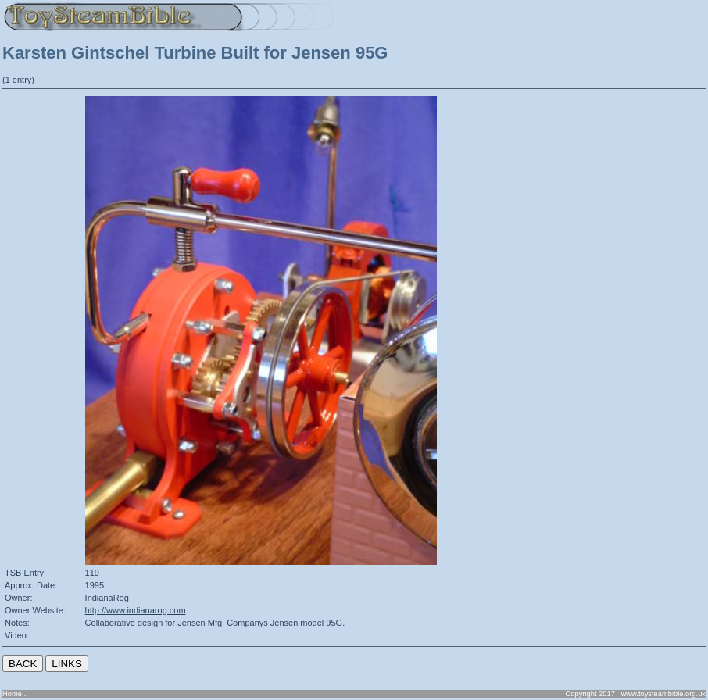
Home (12, 694)
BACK (23, 664)
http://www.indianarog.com (135, 610)
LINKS (67, 664)
